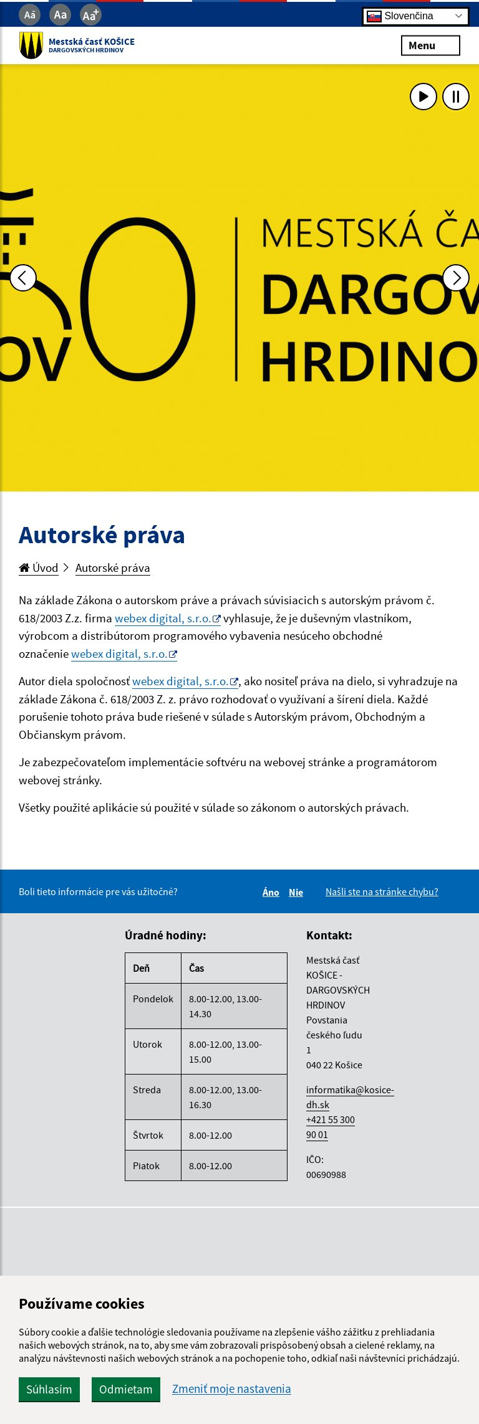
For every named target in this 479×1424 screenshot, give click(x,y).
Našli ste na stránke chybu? (382, 891)
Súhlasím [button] (49, 1389)
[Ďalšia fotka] (456, 278)
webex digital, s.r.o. (163, 617)
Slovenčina (400, 16)
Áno (273, 892)
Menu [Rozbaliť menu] (431, 45)
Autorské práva (112, 567)
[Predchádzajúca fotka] (23, 278)
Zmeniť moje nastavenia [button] (231, 1389)
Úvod (39, 567)
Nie (298, 892)
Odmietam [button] (126, 1389)
